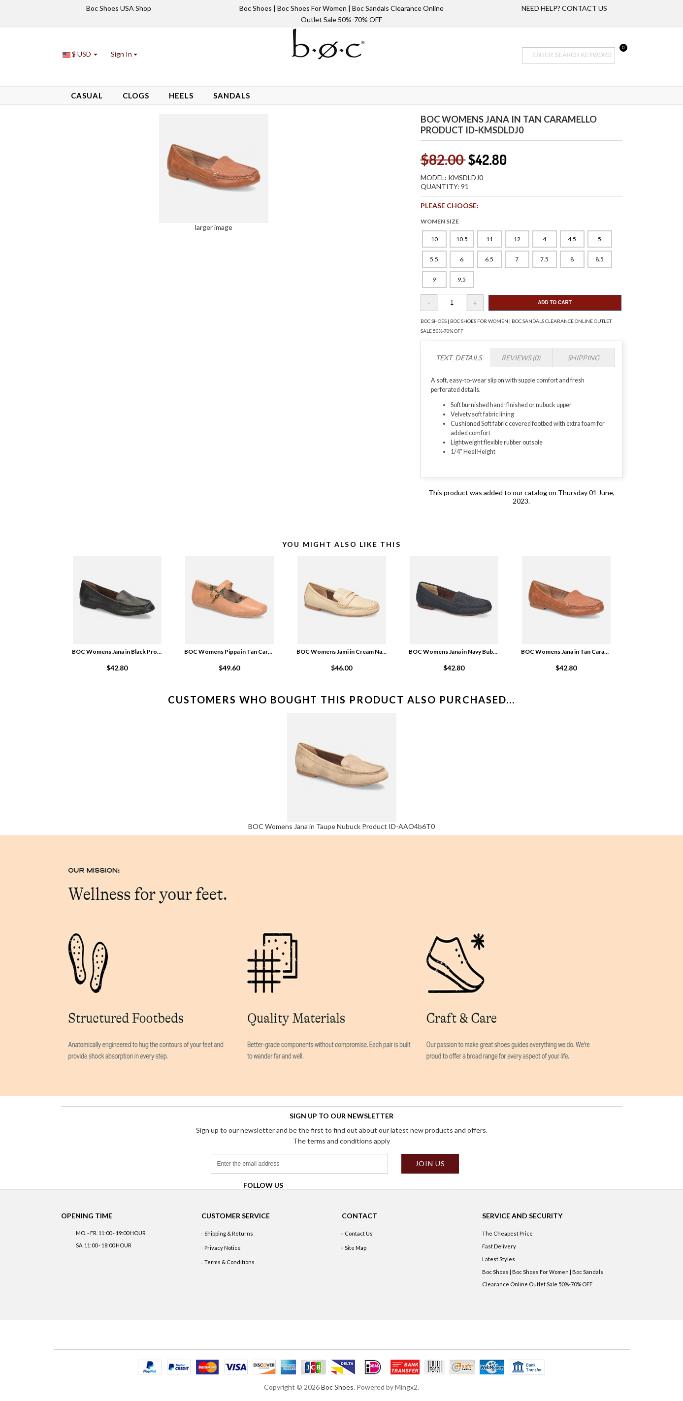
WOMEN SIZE (440, 221)
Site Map (355, 1247)
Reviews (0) (520, 357)
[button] (124, 54)
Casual (87, 95)
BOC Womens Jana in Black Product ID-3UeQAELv (117, 651)
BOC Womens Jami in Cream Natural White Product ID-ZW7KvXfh (341, 651)
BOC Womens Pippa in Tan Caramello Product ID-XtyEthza (229, 651)
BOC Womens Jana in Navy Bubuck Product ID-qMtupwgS (454, 651)
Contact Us (359, 1233)
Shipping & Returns (228, 1233)
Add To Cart (555, 302)
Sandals (231, 95)
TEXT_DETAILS (459, 357)
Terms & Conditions (229, 1262)
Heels (181, 95)
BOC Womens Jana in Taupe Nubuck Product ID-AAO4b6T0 (341, 826)
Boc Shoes (337, 1387)
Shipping (583, 357)
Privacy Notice (222, 1247)
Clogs (136, 95)
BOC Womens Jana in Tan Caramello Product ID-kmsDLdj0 (566, 651)
